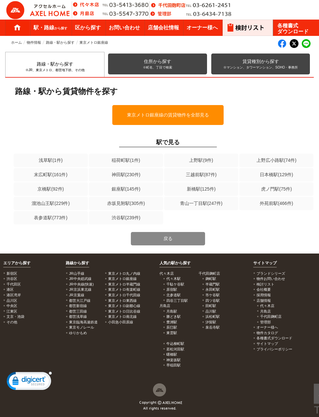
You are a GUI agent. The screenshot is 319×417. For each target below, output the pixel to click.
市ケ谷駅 (212, 295)
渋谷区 (12, 279)
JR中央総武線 (80, 279)
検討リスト (265, 284)
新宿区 (12, 273)
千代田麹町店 (271, 316)
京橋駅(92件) (50, 189)
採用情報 (264, 295)
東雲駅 (171, 333)
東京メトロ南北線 (122, 316)
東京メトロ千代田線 (124, 295)
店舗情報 (264, 300)
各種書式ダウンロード (293, 28)
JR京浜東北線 (80, 289)
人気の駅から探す (175, 263)
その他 (12, 322)
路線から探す (77, 263)
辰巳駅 (171, 327)
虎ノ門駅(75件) (276, 189)
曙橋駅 (171, 354)
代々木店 (267, 306)
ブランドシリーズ (271, 273)
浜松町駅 (212, 316)
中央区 (12, 306)
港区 (10, 289)
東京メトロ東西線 (122, 300)
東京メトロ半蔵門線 (124, 284)
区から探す (88, 27)
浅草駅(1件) (50, 160)
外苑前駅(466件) (276, 203)
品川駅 (210, 311)
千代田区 (14, 284)
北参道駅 (173, 295)
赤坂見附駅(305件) (126, 203)
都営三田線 (78, 311)
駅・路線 (50, 27)
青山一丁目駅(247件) (201, 203)
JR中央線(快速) (81, 284)
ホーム (17, 28)
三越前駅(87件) (201, 174)
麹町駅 (210, 279)
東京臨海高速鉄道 (83, 322)
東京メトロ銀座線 (93, 42)
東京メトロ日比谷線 (124, 311)
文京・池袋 (15, 316)
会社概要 (264, 289)
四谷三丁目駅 (177, 300)
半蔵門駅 (212, 284)
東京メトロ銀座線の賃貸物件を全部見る (168, 114)
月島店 (265, 311)
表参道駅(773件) (50, 217)
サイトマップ (265, 263)
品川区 (12, 300)
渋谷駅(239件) (126, 217)
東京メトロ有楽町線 (124, 289)
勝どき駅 (173, 316)
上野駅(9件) (201, 160)
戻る (168, 238)
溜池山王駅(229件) (51, 203)
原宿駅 (171, 289)
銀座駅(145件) (126, 189)
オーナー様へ (202, 27)
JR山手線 (76, 273)
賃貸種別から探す (260, 64)
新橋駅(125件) (201, 189)
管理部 (265, 322)
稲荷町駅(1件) (126, 160)
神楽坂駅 (173, 360)
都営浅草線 (78, 316)
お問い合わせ (124, 27)
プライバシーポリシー (274, 349)
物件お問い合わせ (271, 279)
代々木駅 (173, 279)
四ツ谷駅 (212, 300)
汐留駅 (210, 322)
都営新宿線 (78, 306)
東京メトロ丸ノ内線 (124, 273)
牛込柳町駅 (175, 344)
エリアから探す (17, 263)
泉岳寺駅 (212, 327)
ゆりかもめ (78, 333)
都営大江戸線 (79, 300)
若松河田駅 (175, 349)
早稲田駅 (173, 365)
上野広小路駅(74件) (277, 160)
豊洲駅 (171, 322)
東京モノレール (81, 327)
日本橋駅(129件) (276, 174)
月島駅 (171, 311)
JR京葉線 (76, 295)
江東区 (12, 311)
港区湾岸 (14, 295)
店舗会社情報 (163, 27)
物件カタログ (267, 333)
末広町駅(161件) (50, 174)
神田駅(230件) (126, 174)
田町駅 (210, 306)
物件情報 (34, 42)
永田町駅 (212, 289)
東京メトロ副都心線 (124, 306)
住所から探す (157, 64)
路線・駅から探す (60, 42)
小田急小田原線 (120, 322)
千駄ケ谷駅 (175, 284)
